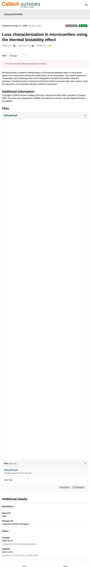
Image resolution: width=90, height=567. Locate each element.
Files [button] (45, 463)
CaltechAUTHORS (13, 14)
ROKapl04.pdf (11, 470)
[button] (45, 115)
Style (4, 56)
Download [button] (78, 487)
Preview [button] (64, 487)
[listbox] (18, 55)
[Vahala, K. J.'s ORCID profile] (49, 45)
